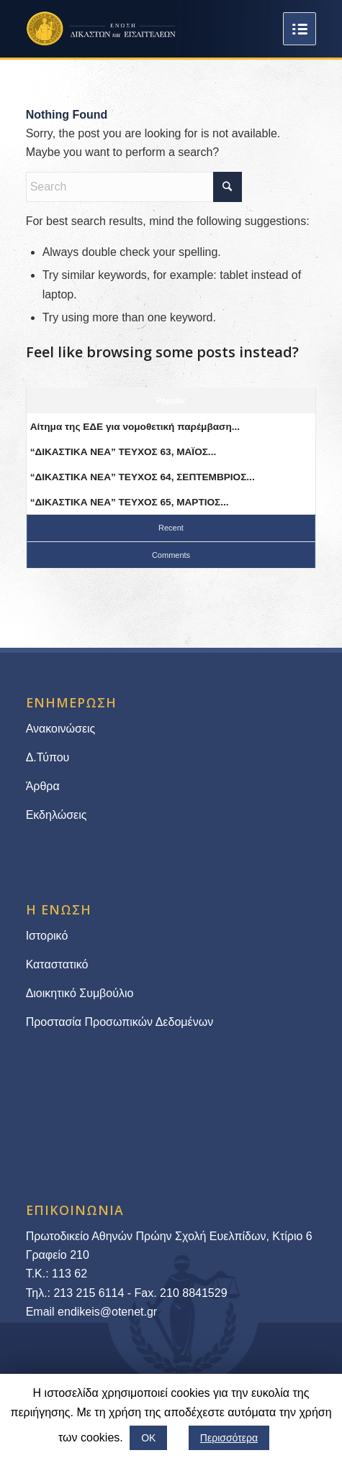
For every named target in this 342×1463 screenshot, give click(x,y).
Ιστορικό (47, 936)
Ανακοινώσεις (61, 729)
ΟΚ (148, 1438)
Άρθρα (43, 786)
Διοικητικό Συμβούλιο (80, 993)
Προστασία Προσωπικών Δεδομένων (120, 1022)
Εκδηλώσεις (56, 815)
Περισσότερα (229, 1438)
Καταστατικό (58, 964)
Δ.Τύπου (48, 757)
